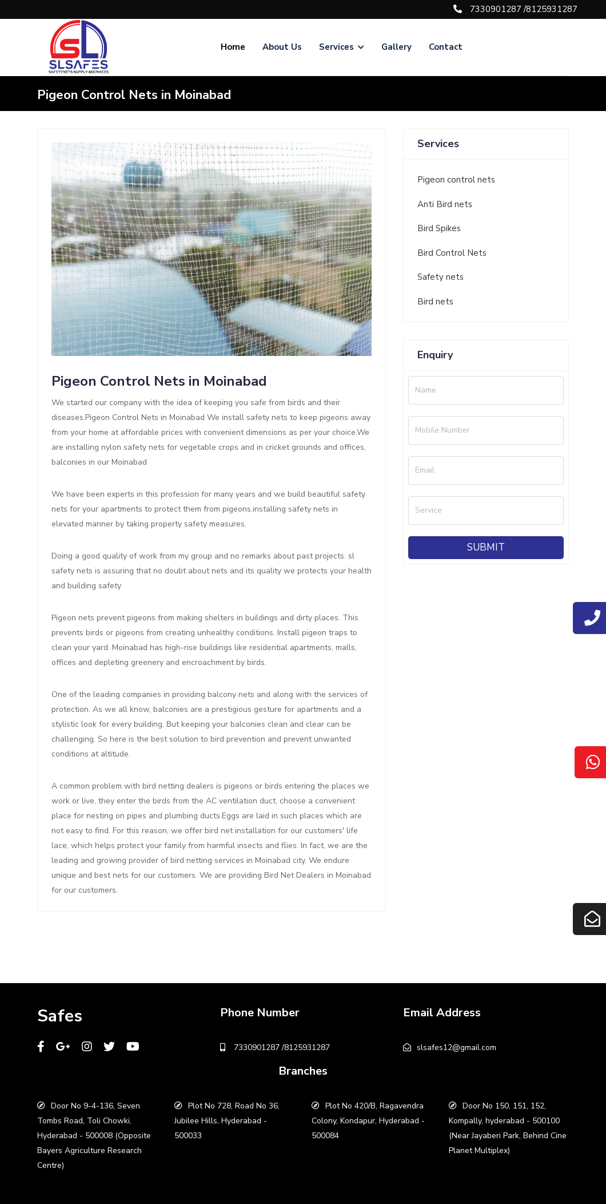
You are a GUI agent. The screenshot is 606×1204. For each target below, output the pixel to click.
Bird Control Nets (452, 253)
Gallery (396, 47)
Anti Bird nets (444, 204)
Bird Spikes (439, 228)
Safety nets (440, 277)
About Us (282, 47)
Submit (486, 547)
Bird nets (435, 301)
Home (233, 47)
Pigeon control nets (456, 179)
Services (341, 47)
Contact (446, 47)
